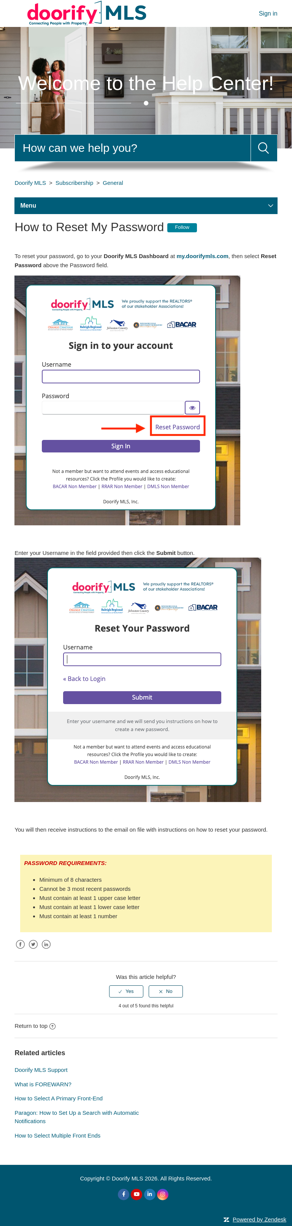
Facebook (20, 950)
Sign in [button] (268, 13)
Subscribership (74, 183)
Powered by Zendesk (259, 1219)
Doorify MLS (30, 183)
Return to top (35, 1026)
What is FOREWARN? (42, 1084)
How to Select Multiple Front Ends (57, 1135)
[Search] (132, 148)
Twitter (33, 950)
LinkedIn (46, 950)
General (113, 183)
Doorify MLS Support (40, 1070)
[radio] (126, 991)
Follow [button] (182, 227)
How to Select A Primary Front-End (58, 1098)
